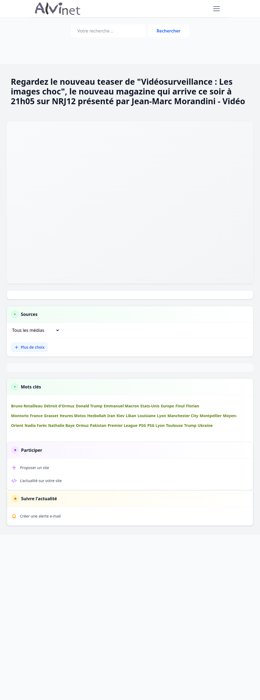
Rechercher (168, 31)
